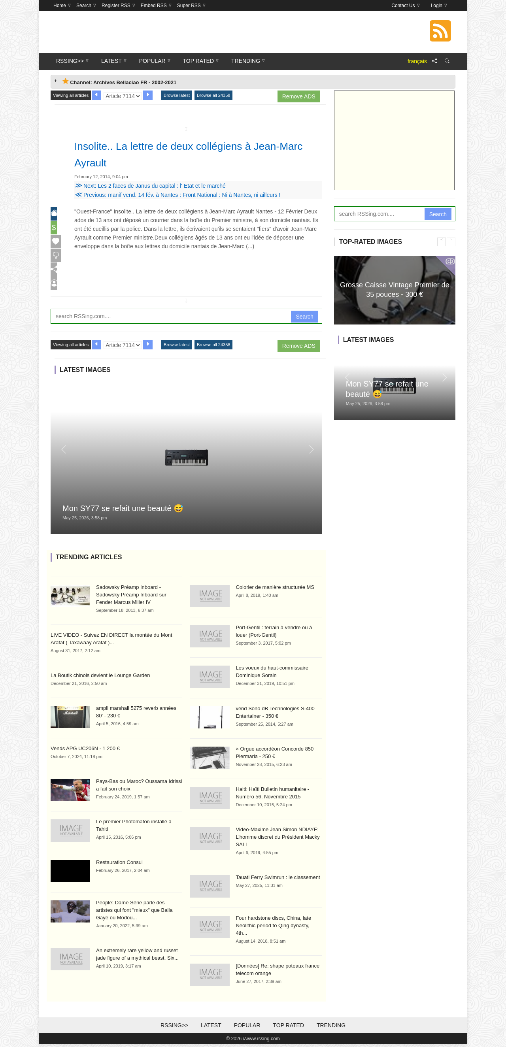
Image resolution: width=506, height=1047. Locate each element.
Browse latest (177, 95)
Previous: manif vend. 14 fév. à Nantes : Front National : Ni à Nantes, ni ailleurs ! (177, 195)
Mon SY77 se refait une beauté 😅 (122, 511)
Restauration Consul (119, 865)
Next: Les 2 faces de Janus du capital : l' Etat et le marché (150, 186)
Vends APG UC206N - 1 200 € (85, 751)
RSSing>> (174, 1028)
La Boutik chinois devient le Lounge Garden (100, 678)
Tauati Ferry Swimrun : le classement (278, 880)
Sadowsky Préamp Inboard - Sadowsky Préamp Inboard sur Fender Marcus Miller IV (131, 597)
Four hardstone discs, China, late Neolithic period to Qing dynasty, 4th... (273, 928)
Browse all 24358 (213, 95)
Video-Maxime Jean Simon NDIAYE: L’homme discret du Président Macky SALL (277, 839)
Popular (247, 1028)
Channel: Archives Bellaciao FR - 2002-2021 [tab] (119, 81)
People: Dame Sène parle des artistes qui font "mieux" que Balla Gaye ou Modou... (134, 912)
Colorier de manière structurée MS (275, 590)
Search (304, 319)
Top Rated (288, 1028)
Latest (211, 1028)
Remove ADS (298, 96)
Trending (331, 1028)
